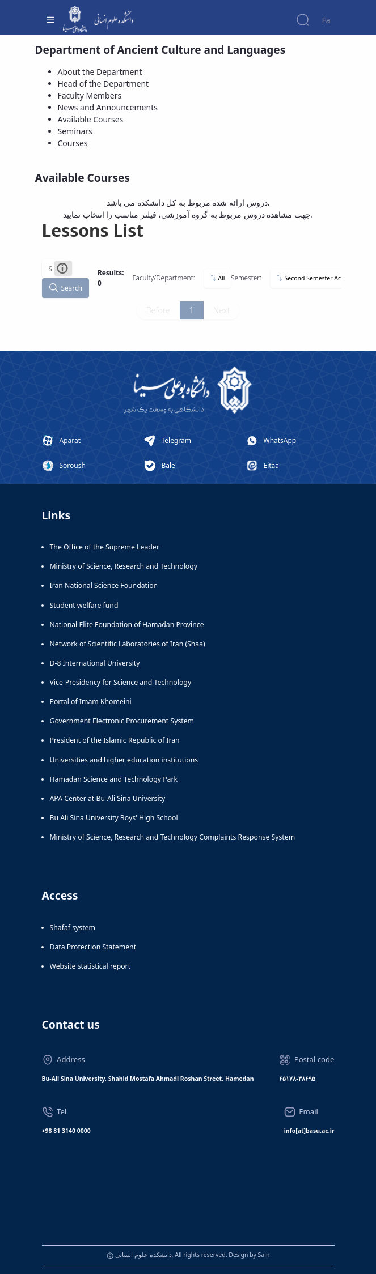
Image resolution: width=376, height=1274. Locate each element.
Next (221, 310)
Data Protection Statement (93, 947)
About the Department (100, 71)
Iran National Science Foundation (104, 585)
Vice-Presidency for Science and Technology (121, 682)
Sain (264, 1255)
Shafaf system (72, 927)
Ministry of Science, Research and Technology (124, 566)
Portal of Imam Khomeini (91, 701)
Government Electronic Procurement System (122, 721)
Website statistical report (90, 966)
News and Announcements (108, 107)
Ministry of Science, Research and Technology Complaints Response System (172, 837)
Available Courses (91, 119)
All (217, 278)
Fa (326, 20)
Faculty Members (90, 95)
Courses (73, 143)
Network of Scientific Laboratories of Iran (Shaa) (127, 644)
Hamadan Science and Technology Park (114, 779)
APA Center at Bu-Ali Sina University (108, 798)
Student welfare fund (84, 605)
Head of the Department (103, 83)
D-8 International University (95, 663)
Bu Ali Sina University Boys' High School (114, 818)
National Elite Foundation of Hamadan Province (127, 624)
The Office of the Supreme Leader (104, 547)
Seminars (75, 131)
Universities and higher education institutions (124, 760)
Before (158, 310)
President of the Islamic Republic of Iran (115, 740)
